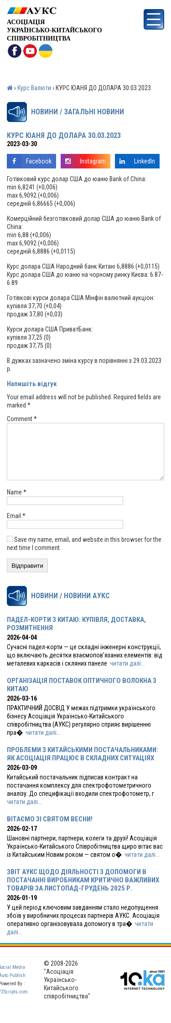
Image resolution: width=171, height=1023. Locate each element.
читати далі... (127, 674)
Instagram (83, 161)
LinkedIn (135, 161)
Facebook (29, 161)
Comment (22, 418)
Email (16, 526)
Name (16, 503)
